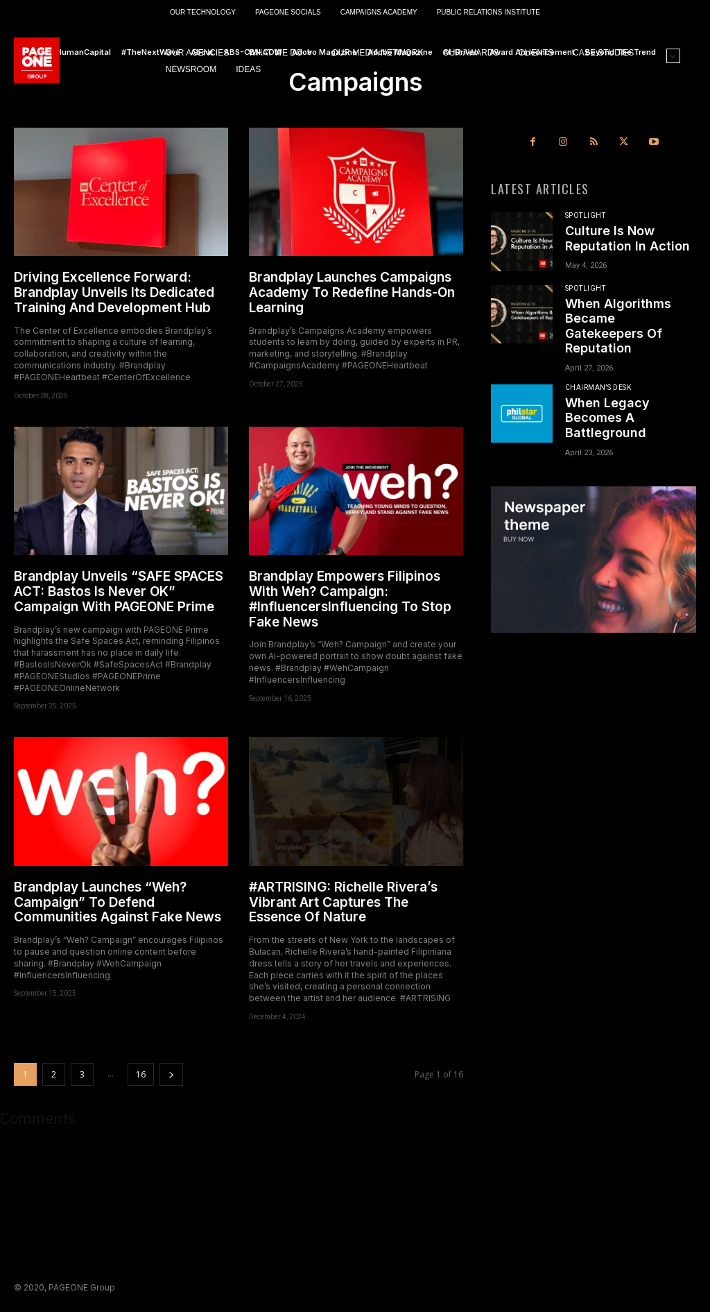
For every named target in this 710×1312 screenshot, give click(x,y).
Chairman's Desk (598, 387)
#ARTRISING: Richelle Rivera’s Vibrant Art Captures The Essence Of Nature (343, 902)
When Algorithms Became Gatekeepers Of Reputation (618, 326)
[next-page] (171, 1074)
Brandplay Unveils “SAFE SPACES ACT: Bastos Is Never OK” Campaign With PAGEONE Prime (118, 591)
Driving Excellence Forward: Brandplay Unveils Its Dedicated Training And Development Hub (114, 292)
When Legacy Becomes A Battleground (607, 417)
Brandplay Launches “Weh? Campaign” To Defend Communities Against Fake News (117, 902)
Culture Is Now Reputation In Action (627, 238)
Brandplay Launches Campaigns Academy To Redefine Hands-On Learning (352, 292)
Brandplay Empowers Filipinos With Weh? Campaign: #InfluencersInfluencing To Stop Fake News (350, 599)
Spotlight (585, 215)
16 (141, 1074)
